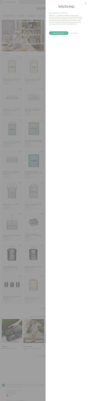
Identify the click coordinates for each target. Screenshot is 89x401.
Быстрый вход (58, 33)
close (85, 3)
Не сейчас (74, 33)
